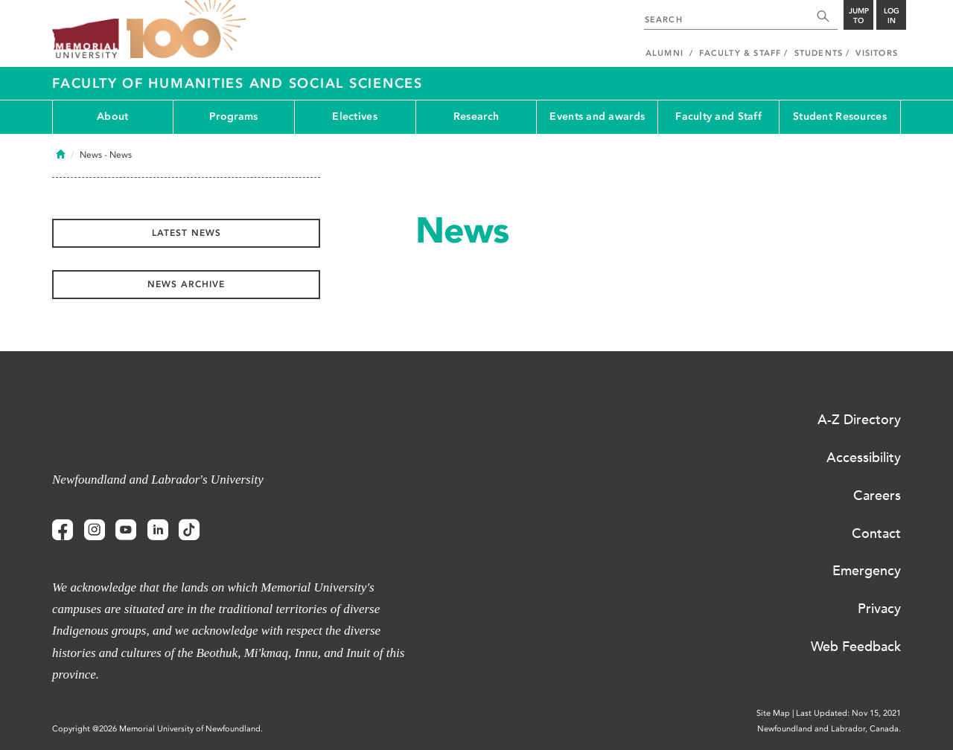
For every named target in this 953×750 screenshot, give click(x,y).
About (112, 116)
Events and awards (597, 116)
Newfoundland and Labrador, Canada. (829, 729)
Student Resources (840, 116)
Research (476, 116)
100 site (186, 30)
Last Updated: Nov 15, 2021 (848, 713)
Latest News (186, 233)
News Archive (186, 284)
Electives (354, 116)
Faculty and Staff (718, 116)
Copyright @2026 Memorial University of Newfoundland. (157, 729)
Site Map (773, 713)
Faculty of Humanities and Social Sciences (237, 83)
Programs (233, 116)
